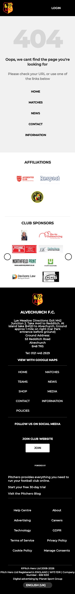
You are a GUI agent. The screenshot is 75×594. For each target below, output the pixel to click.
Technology (22, 530)
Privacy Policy (57, 540)
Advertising (22, 520)
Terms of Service (22, 540)
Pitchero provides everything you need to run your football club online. (38, 479)
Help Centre (22, 510)
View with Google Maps (37, 360)
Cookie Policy (22, 550)
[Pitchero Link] (40, 471)
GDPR (57, 530)
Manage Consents (57, 550)
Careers (56, 520)
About (56, 510)
